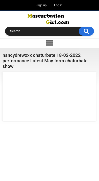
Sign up (41, 5)
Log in (58, 5)
